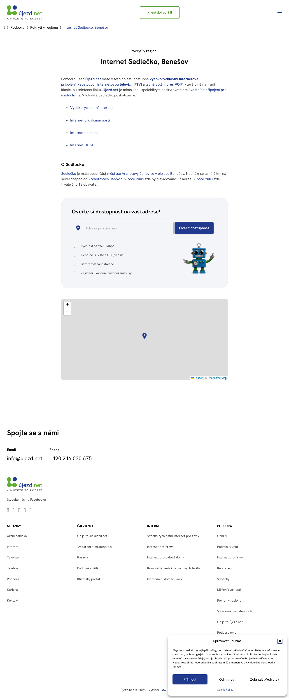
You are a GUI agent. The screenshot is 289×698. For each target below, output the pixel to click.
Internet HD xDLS (84, 145)
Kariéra (12, 590)
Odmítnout (227, 679)
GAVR (164, 690)
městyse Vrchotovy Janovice (130, 173)
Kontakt (12, 600)
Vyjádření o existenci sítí (94, 547)
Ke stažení (224, 568)
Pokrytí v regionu (44, 27)
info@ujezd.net (24, 458)
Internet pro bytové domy (165, 557)
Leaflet (197, 378)
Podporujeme (226, 632)
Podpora (17, 27)
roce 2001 (205, 179)
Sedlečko (68, 173)
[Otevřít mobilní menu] (279, 12)
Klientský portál (159, 12)
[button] (280, 641)
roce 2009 (136, 179)
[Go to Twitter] (14, 510)
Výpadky (223, 579)
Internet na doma (84, 132)
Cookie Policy (225, 689)
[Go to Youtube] (19, 510)
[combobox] (124, 228)
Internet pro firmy (160, 547)
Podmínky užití (87, 568)
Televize (13, 557)
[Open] (171, 228)
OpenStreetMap (217, 378)
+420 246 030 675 (70, 458)
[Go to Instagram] (30, 510)
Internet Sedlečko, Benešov (86, 27)
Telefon (12, 568)
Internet (13, 547)
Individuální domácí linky (164, 579)
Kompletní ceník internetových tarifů (173, 568)
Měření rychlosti (229, 590)
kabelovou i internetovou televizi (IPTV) (109, 84)
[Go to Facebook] (25, 510)
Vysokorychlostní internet (91, 107)
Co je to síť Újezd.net (92, 536)
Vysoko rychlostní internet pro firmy (173, 536)
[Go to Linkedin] (8, 510)
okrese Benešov (171, 173)
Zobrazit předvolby (264, 679)
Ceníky (222, 536)
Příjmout (190, 679)
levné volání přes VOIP (164, 84)
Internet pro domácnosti (90, 120)
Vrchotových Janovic (105, 179)
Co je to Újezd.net (230, 622)
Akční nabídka (17, 536)
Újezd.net (93, 79)
